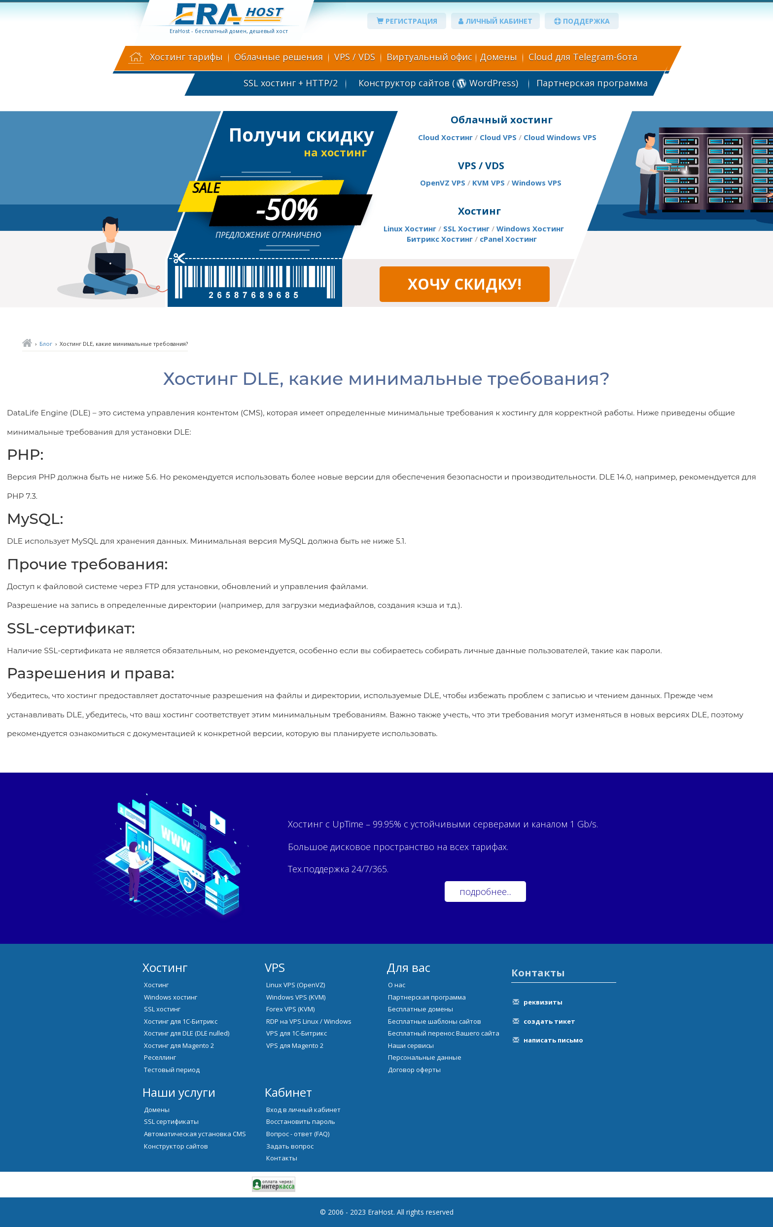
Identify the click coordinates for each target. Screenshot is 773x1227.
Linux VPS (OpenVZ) (295, 984)
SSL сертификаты (171, 1121)
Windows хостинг (170, 997)
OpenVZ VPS (442, 182)
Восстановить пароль (300, 1121)
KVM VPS (488, 182)
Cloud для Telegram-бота (582, 57)
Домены (498, 57)
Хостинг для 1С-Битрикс (180, 1021)
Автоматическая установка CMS (195, 1133)
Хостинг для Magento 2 (179, 1045)
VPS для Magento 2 (294, 1045)
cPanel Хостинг (508, 239)
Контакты (281, 1157)
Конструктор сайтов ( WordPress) (437, 83)
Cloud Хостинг (445, 137)
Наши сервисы (411, 1045)
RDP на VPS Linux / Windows (308, 1021)
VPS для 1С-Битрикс (296, 1033)
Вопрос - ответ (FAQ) (297, 1133)
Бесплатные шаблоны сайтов (434, 1021)
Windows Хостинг (530, 228)
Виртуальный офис (429, 57)
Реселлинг (160, 1057)
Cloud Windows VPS (560, 137)
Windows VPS (537, 182)
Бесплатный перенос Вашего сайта (443, 1033)
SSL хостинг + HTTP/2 (291, 83)
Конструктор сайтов (176, 1146)
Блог (45, 343)
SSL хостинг (162, 1008)
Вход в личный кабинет (303, 1109)
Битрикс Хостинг (440, 239)
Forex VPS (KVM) (290, 1008)
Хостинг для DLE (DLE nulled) (186, 1033)
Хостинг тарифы (186, 57)
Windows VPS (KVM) (295, 997)
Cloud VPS (498, 137)
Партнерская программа (592, 83)
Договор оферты (414, 1069)
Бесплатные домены (420, 1008)
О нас (396, 984)
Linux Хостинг (410, 228)
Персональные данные (424, 1057)
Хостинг (156, 984)
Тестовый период (172, 1069)
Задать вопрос (290, 1146)
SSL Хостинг (466, 228)
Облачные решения (278, 57)
